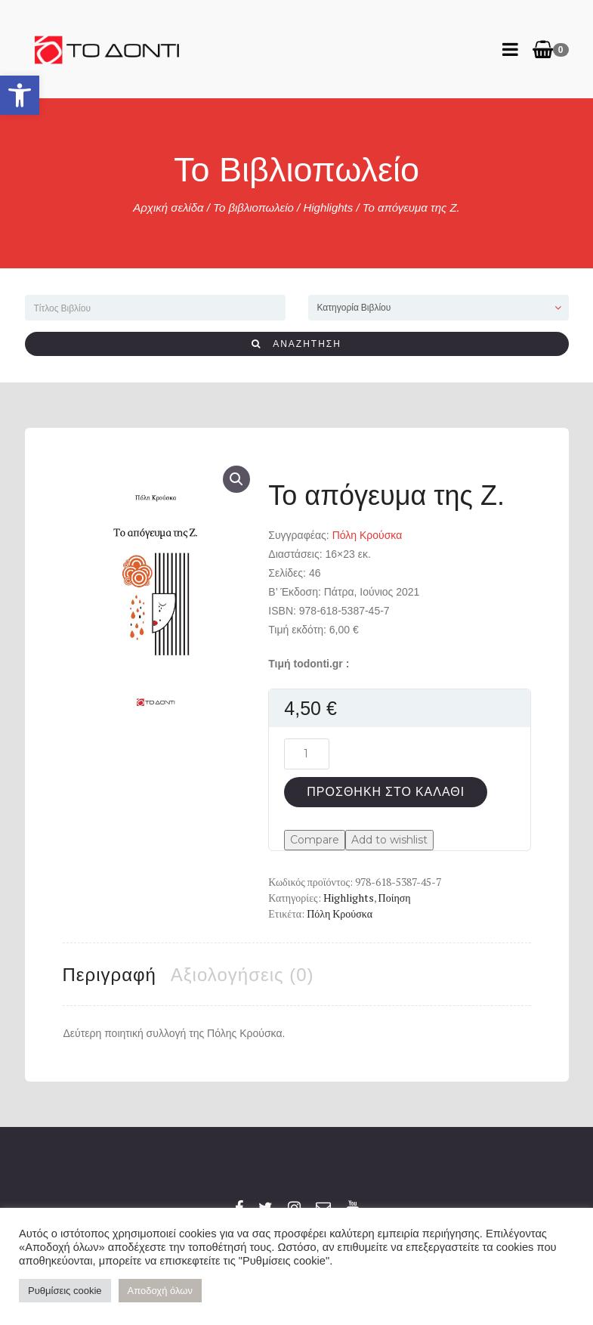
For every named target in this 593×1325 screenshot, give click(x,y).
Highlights (328, 207)
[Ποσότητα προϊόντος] (306, 753)
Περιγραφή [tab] (109, 974)
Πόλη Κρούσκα (367, 535)
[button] (19, 95)
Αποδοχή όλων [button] (160, 1290)
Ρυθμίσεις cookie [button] (65, 1290)
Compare (314, 840)
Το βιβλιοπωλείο (253, 207)
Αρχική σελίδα (168, 207)
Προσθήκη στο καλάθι (386, 792)
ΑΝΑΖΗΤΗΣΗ (296, 343)
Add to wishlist (389, 840)
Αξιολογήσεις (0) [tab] (242, 974)
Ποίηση (394, 897)
